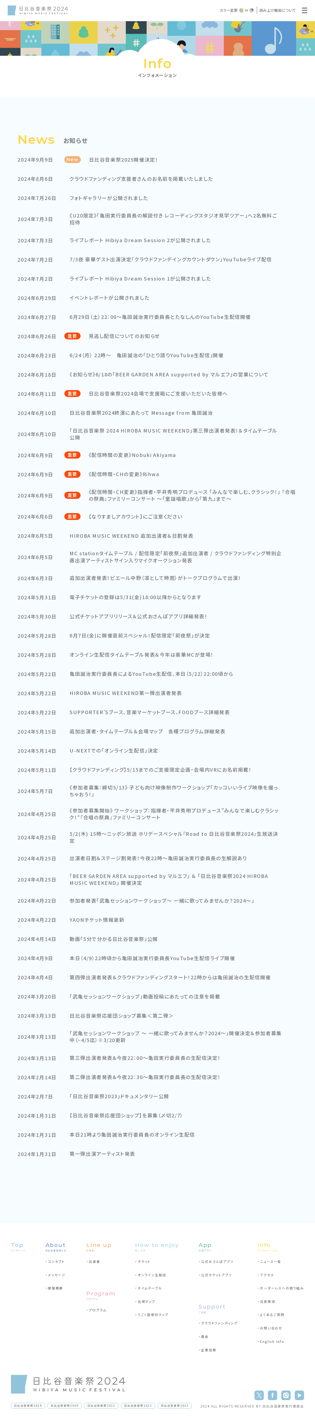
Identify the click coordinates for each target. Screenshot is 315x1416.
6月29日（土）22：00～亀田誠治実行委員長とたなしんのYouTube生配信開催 (161, 316)
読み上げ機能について (277, 10)
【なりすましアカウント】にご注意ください (136, 516)
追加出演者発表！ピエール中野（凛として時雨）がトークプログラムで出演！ (156, 577)
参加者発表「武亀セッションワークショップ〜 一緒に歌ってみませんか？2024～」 (163, 900)
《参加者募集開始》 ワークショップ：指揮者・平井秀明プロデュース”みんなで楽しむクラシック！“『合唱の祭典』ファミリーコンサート (175, 814)
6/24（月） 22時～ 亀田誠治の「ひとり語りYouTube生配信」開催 (148, 355)
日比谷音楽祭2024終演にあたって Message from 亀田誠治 (142, 412)
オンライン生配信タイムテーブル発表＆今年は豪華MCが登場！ (142, 654)
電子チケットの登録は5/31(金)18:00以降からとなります (136, 597)
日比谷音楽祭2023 (175, 1405)
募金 (205, 1336)
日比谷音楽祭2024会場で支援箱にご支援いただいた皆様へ (159, 393)
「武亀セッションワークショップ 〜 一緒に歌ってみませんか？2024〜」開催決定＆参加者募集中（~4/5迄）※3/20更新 (174, 1036)
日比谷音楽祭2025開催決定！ (124, 159)
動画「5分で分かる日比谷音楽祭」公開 (114, 939)
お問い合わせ (271, 1328)
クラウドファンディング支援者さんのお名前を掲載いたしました (142, 178)
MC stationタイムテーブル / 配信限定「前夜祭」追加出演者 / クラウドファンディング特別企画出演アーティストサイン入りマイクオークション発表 (174, 556)
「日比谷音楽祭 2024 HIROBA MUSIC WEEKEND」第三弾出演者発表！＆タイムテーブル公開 (175, 434)
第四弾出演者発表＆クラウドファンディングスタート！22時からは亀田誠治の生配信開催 (171, 977)
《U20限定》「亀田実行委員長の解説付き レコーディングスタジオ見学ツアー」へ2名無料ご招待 (175, 219)
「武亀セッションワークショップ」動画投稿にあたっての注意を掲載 (146, 996)
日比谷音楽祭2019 (28, 1405)
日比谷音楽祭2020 (65, 1405)
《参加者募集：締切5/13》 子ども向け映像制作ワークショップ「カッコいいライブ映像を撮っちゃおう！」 (175, 791)
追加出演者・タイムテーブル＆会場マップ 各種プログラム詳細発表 (148, 731)
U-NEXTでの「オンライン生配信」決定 (114, 750)
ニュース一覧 (270, 1261)
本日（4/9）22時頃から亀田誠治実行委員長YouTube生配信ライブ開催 (153, 958)
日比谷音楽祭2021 (101, 1405)
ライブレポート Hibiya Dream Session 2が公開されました (141, 240)
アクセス (267, 1274)
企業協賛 (208, 1350)
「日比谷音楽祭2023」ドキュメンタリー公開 (120, 1096)
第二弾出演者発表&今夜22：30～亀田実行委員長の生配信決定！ (146, 1077)
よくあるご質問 (272, 1314)
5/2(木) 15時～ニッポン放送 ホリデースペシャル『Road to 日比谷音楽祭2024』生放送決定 (175, 837)
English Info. (272, 1341)
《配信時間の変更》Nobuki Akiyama (133, 454)
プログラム (97, 1310)
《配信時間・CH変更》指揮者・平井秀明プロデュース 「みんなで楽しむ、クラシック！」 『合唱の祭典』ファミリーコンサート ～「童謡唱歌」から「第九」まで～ (191, 495)
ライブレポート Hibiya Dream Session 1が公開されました (141, 278)
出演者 (94, 1261)
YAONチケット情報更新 (97, 919)
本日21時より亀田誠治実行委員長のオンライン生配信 (133, 1134)
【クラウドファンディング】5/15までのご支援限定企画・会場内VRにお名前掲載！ (162, 769)
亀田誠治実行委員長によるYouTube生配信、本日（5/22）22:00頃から (153, 673)
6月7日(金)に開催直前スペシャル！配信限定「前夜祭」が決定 (141, 635)
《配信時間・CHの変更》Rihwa (125, 474)
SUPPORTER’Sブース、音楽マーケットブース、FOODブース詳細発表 (151, 712)
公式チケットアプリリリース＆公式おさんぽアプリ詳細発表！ (139, 616)
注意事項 (267, 1301)
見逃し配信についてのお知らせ (125, 336)
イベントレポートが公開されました (110, 297)
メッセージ (56, 1274)
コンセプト (56, 1261)
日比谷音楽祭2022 (138, 1405)
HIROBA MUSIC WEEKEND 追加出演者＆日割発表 (132, 535)
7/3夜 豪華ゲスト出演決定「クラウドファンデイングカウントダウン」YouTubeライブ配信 (172, 259)
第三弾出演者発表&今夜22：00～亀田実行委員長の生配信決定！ (146, 1057)
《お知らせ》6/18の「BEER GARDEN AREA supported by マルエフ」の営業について (171, 374)
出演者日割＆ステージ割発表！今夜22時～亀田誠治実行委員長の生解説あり (159, 858)
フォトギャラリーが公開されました (109, 197)
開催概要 (55, 1288)
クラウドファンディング (219, 1323)
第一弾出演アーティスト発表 (103, 1153)
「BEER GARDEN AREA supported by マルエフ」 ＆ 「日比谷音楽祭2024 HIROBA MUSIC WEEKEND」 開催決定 (171, 879)
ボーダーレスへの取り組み (282, 1288)
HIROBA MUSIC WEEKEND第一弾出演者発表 (127, 693)
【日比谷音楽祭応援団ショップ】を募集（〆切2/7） (127, 1115)
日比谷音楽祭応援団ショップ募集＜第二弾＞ (122, 1015)
